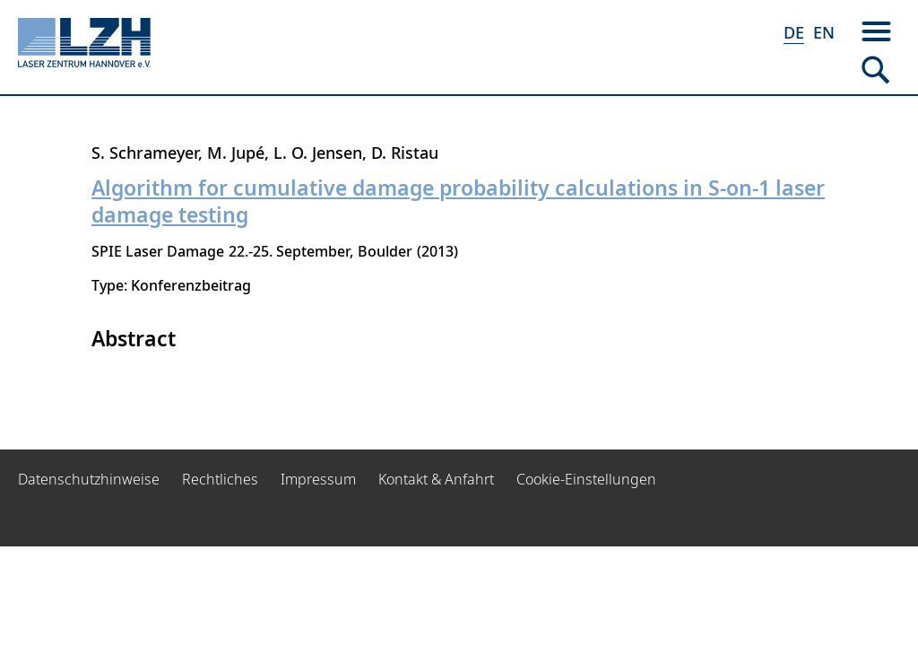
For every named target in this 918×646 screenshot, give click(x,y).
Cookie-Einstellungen (586, 479)
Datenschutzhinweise (89, 479)
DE (794, 32)
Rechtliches (220, 479)
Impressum (318, 479)
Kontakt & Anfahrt (436, 479)
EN (824, 32)
